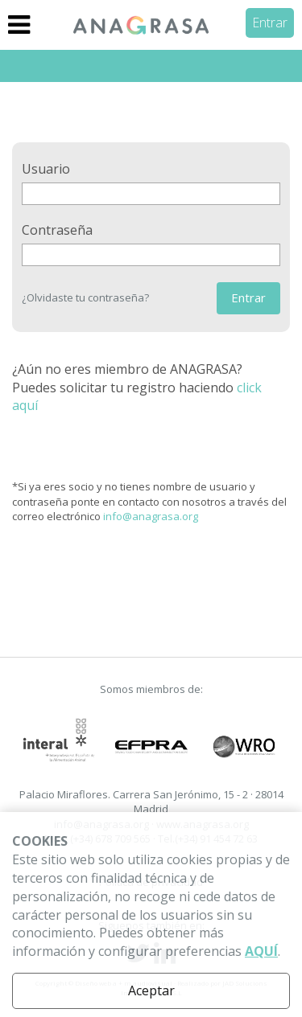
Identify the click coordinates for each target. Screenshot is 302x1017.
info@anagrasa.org (150, 516)
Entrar (270, 22)
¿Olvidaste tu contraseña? (85, 297)
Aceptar (151, 990)
